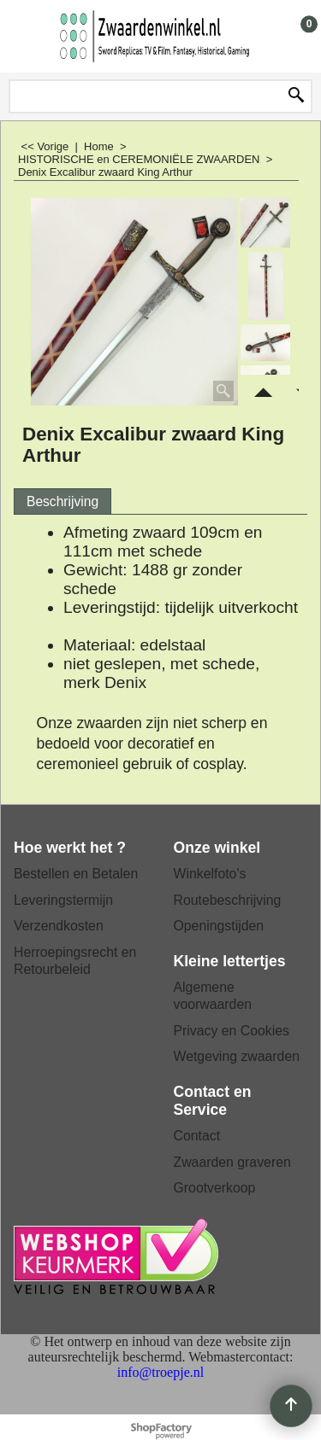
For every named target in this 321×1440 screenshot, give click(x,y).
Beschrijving (62, 501)
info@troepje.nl (160, 1372)
